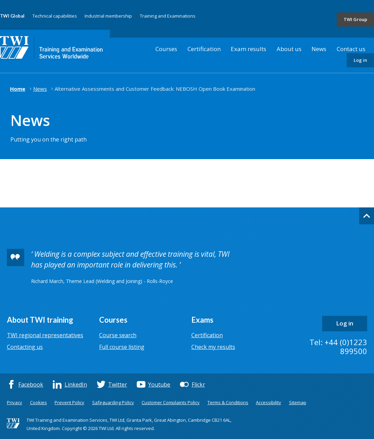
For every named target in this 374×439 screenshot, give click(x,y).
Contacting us (25, 347)
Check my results (213, 347)
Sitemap (297, 402)
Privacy (14, 402)
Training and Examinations (167, 16)
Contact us (351, 49)
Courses (166, 49)
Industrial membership (108, 16)
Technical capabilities (54, 16)
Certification (204, 49)
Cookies (38, 402)
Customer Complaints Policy (171, 402)
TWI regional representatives (45, 335)
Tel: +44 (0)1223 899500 (338, 346)
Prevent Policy (69, 402)
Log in (360, 60)
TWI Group (355, 19)
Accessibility (268, 402)
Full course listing (121, 347)
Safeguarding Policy (113, 402)
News (318, 49)
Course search (117, 335)
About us (289, 49)
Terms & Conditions (228, 402)
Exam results (248, 49)
